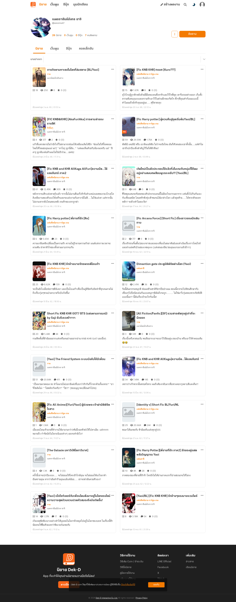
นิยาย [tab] (43, 4)
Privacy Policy (142, 598)
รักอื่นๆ (50, 128)
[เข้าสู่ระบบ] (202, 4)
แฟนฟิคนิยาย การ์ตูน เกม (147, 74)
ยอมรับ (156, 585)
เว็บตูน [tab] (54, 4)
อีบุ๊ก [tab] (66, 4)
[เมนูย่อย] (204, 59)
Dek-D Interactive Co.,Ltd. (107, 598)
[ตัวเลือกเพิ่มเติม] (113, 69)
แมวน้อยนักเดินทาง (55, 78)
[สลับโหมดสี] (193, 4)
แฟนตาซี (140, 268)
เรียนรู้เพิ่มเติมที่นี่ (128, 585)
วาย (48, 74)
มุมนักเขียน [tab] (80, 4)
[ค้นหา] (185, 4)
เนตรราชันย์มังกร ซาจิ (146, 78)
